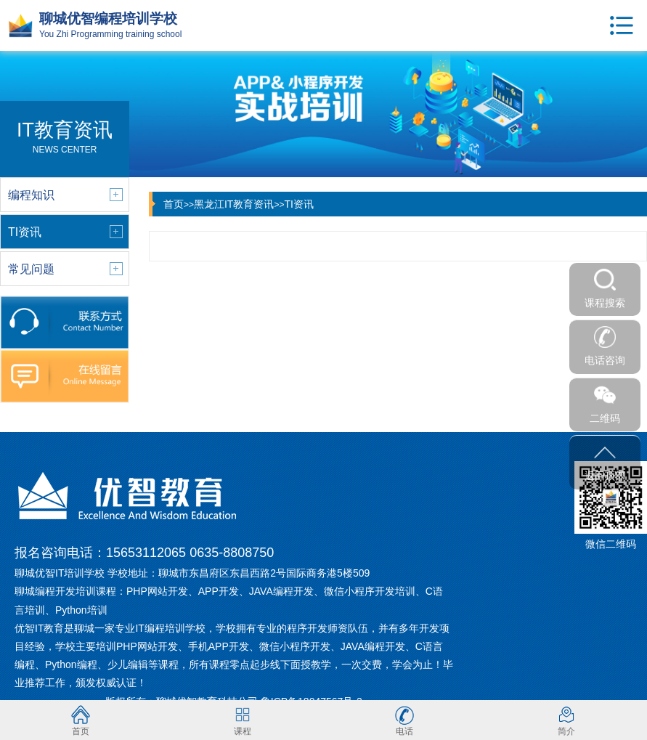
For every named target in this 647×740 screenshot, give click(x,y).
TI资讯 (298, 204)
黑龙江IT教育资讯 (234, 204)
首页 (173, 204)
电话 (404, 720)
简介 (566, 720)
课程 (242, 720)
